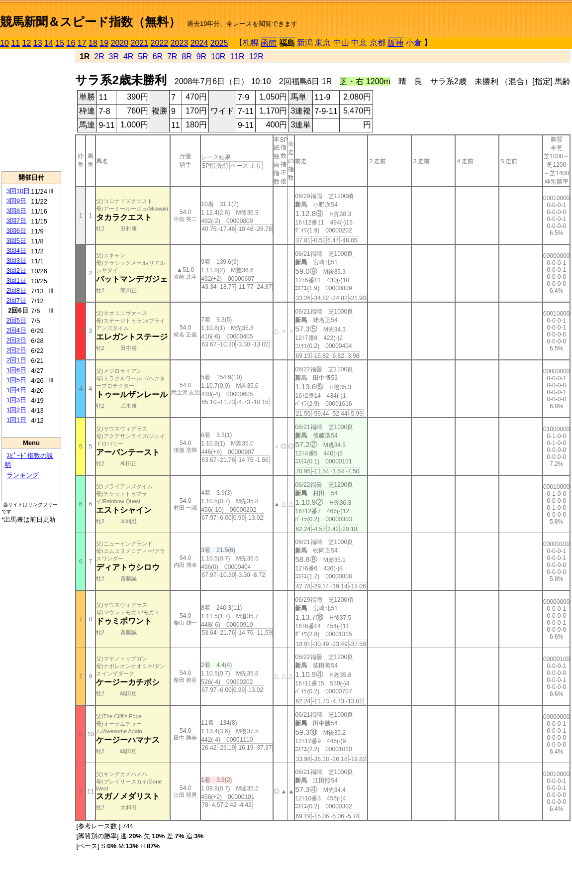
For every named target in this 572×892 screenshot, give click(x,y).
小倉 (414, 42)
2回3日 (16, 340)
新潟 (305, 42)
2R (99, 56)
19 (103, 43)
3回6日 (16, 230)
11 (15, 43)
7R (172, 56)
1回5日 (16, 380)
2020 (120, 43)
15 (59, 43)
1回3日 (16, 400)
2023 (180, 43)
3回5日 (16, 240)
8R (186, 56)
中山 (341, 42)
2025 (219, 43)
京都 (377, 42)
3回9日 (16, 201)
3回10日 (18, 191)
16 (71, 43)
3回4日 (16, 250)
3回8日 (16, 211)
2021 (140, 43)
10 (4, 43)
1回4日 (16, 390)
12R (256, 56)
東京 (323, 42)
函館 (269, 43)
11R (237, 56)
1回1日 (16, 420)
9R (201, 56)
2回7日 (16, 300)
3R (114, 56)
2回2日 (16, 350)
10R (218, 56)
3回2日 (16, 270)
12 (26, 43)
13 (37, 43)
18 (93, 43)
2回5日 (16, 320)
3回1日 (16, 280)
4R (128, 56)
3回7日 (16, 220)
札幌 (251, 42)
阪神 (395, 43)
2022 (160, 43)
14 (48, 43)
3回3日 (16, 260)
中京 (359, 42)
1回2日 (16, 410)
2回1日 (16, 360)
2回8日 (16, 290)
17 (82, 43)
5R (143, 56)
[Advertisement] (31, 110)
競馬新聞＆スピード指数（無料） (90, 21)
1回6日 (16, 370)
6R (158, 56)
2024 (199, 43)
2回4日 (16, 330)
